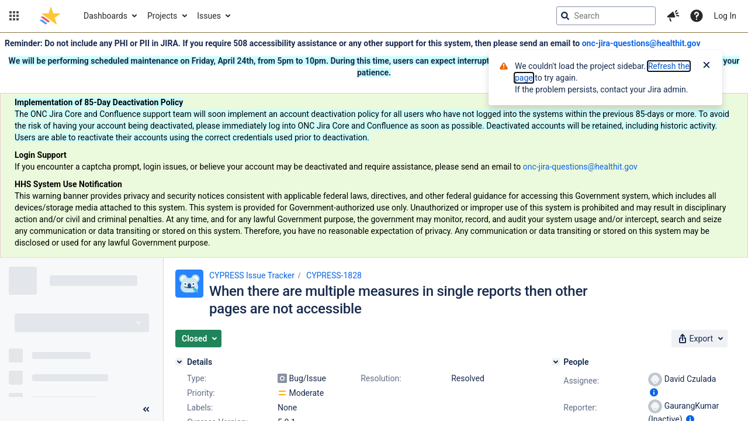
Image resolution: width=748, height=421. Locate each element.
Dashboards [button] (105, 15)
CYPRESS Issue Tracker (252, 275)
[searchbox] (606, 15)
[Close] (706, 66)
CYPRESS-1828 (334, 275)
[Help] (696, 15)
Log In (725, 15)
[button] (14, 15)
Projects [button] (162, 15)
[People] (556, 362)
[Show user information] (654, 392)
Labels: (200, 407)
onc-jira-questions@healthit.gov (641, 43)
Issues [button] (209, 15)
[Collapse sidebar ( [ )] (146, 409)
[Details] (179, 362)
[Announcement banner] (374, 145)
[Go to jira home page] (50, 15)
